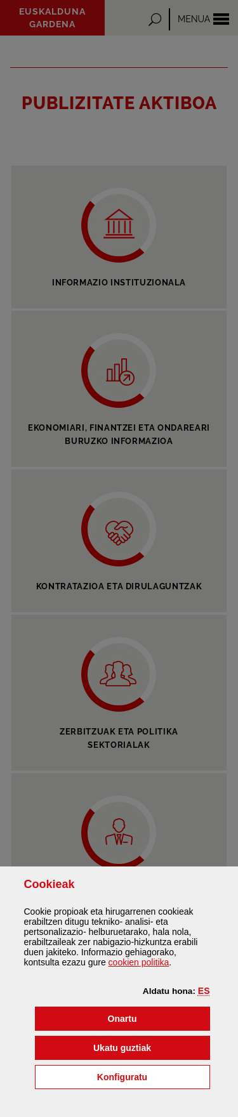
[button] (204, 991)
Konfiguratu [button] (153, 1076)
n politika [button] (139, 962)
